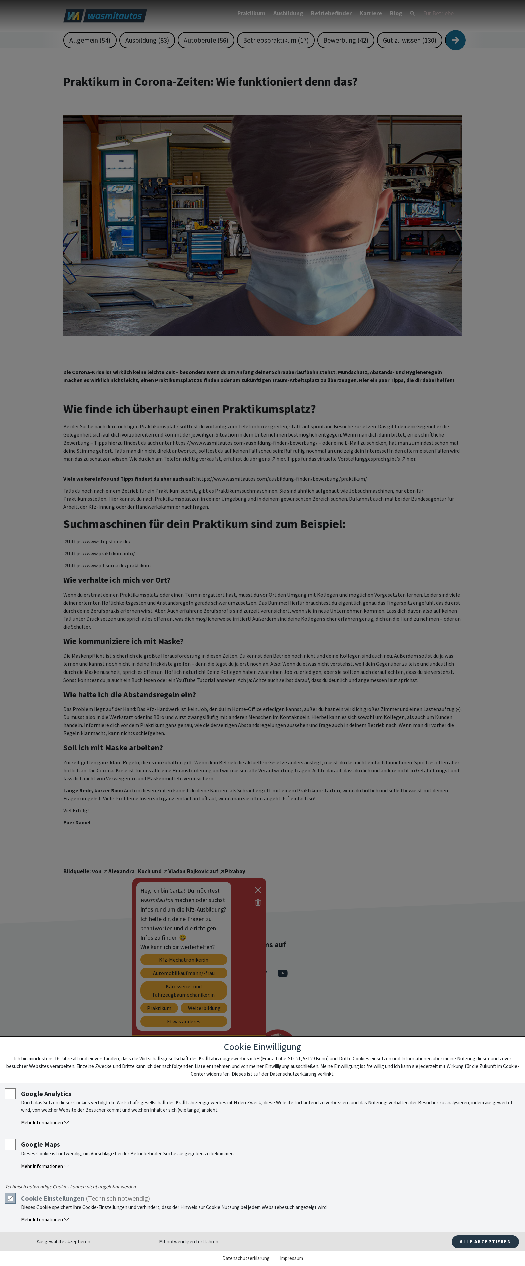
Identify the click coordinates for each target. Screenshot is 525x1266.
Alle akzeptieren (485, 1241)
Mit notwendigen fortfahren (188, 1241)
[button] (269, 1123)
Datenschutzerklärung (293, 1074)
